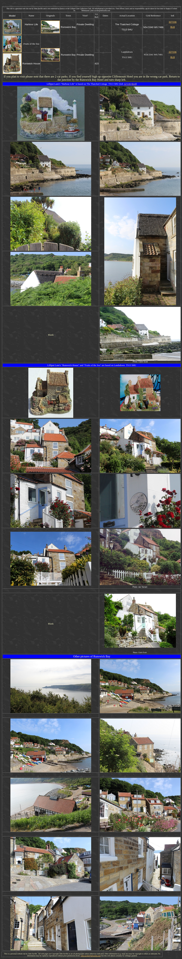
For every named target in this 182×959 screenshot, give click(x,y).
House (75, 365)
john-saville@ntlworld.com (90, 956)
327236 (127, 84)
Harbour (65, 84)
